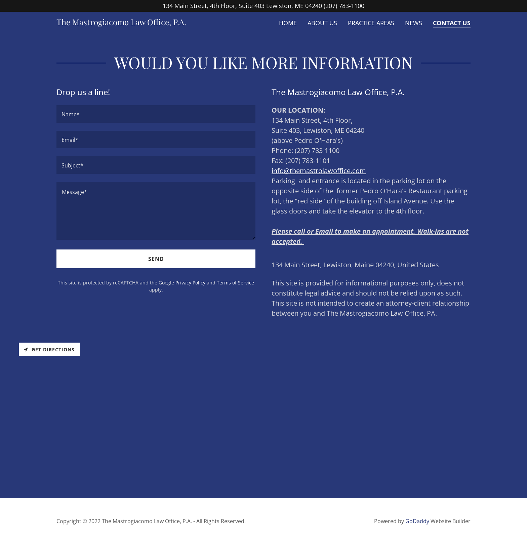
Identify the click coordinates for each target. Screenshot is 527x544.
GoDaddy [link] (417, 521)
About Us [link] (322, 23)
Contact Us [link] (452, 23)
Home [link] (288, 23)
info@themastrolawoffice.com (319, 170)
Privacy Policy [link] (190, 282)
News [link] (413, 23)
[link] (121, 23)
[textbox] (155, 114)
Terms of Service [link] (235, 282)
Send (156, 259)
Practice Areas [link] (371, 23)
